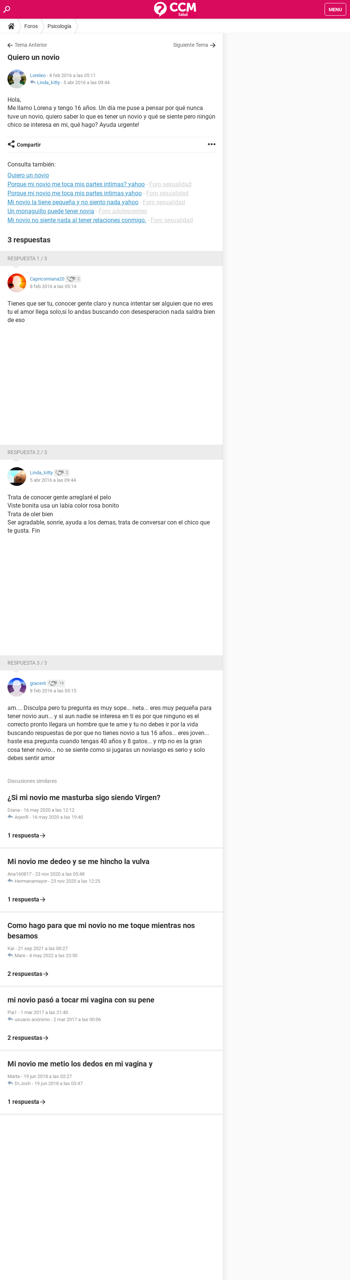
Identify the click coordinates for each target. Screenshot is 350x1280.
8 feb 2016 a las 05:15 (53, 690)
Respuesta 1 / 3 (27, 258)
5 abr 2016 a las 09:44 (87, 82)
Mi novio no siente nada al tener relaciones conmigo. (76, 220)
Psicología (59, 26)
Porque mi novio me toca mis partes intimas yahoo (74, 193)
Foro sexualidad (170, 184)
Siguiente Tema (190, 45)
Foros (31, 26)
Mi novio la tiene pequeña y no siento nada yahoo (72, 202)
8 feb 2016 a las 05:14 (53, 286)
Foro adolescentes (123, 211)
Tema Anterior (31, 45)
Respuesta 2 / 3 (27, 452)
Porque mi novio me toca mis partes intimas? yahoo (76, 184)
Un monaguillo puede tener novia (50, 211)
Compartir (29, 145)
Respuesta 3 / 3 (27, 663)
